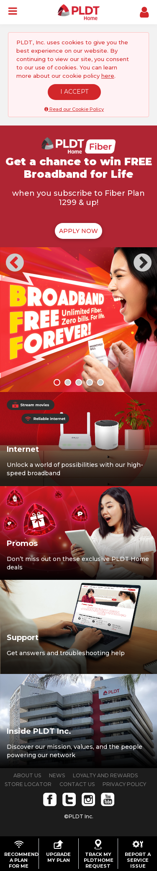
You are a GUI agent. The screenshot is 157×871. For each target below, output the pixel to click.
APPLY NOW (78, 231)
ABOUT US (27, 775)
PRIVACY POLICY (124, 784)
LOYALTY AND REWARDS (105, 775)
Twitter (69, 799)
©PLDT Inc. (78, 816)
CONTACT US (77, 784)
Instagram (88, 799)
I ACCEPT (74, 91)
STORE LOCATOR (28, 784)
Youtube (107, 799)
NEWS (57, 775)
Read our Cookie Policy (74, 109)
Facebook (50, 799)
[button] (14, 259)
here (107, 75)
